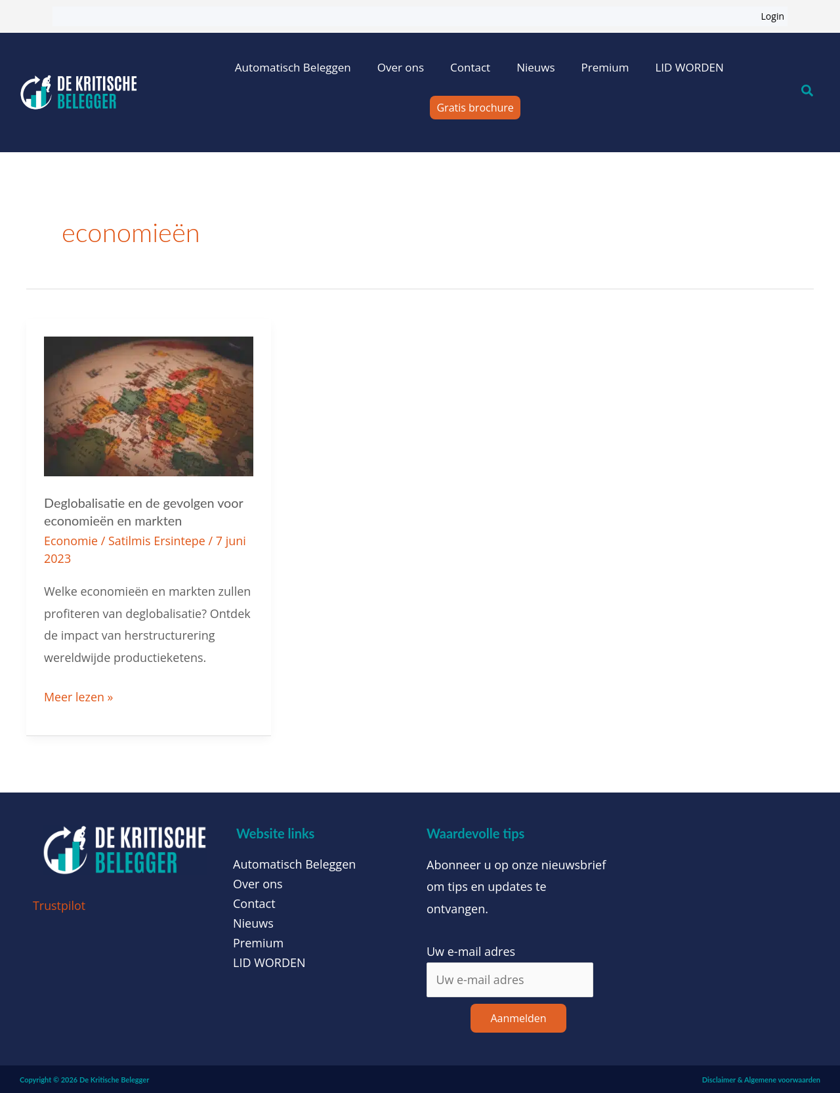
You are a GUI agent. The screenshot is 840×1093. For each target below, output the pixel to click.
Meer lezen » (79, 694)
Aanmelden (518, 1017)
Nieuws (535, 67)
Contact (470, 67)
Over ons (400, 67)
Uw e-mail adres (471, 949)
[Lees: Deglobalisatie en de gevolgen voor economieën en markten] (148, 405)
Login (772, 16)
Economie (71, 539)
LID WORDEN (689, 67)
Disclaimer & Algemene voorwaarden (761, 1078)
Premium (605, 67)
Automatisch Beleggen (293, 67)
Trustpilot (59, 903)
